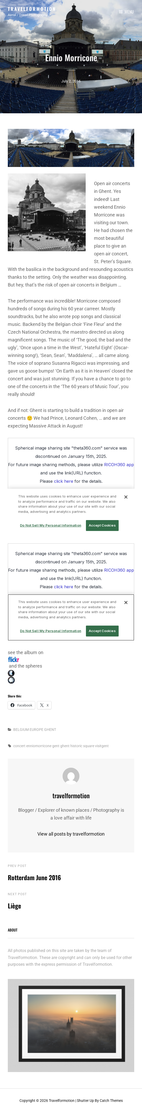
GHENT (50, 729)
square (88, 746)
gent (55, 746)
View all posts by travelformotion (71, 834)
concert (19, 746)
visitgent (102, 746)
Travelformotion (32, 8)
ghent (65, 746)
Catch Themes (111, 1100)
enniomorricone (38, 746)
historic (76, 746)
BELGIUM (21, 729)
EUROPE (36, 729)
